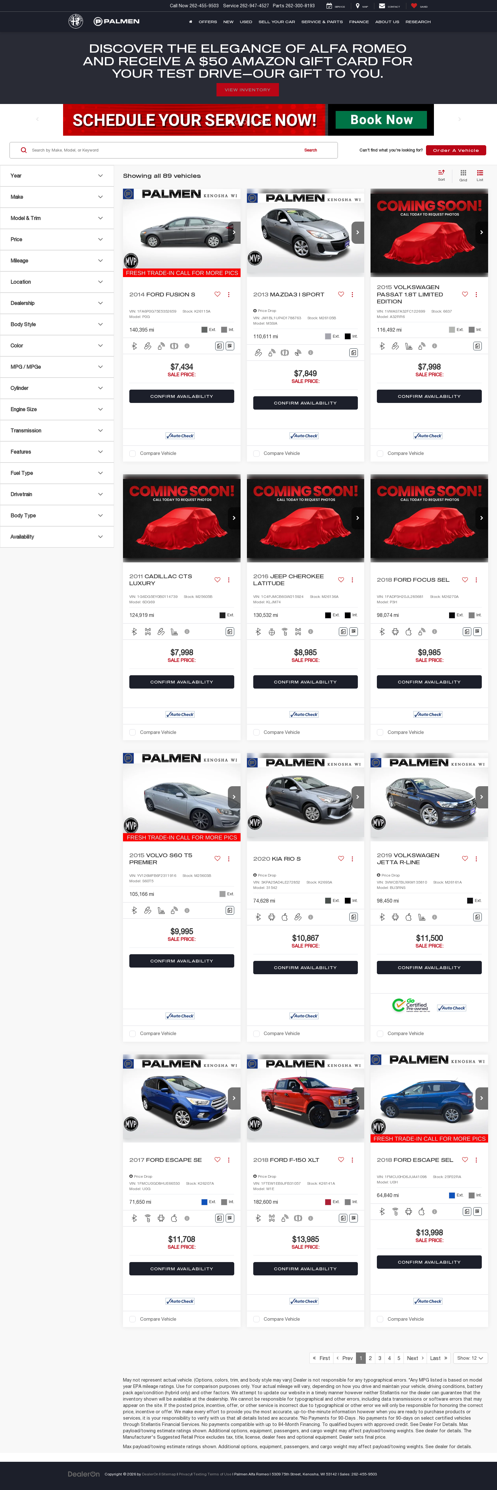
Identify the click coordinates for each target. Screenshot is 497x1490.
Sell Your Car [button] (277, 22)
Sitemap (168, 1474)
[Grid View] (462, 176)
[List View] (480, 176)
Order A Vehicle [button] (456, 150)
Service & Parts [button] (322, 22)
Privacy (185, 1474)
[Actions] (228, 294)
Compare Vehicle (158, 453)
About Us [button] (387, 22)
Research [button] (418, 22)
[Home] (191, 22)
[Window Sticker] (230, 346)
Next (415, 1358)
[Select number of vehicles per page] (470, 1358)
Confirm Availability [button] (181, 396)
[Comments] (219, 346)
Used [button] (246, 22)
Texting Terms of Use (212, 1474)
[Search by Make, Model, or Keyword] (164, 150)
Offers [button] (208, 22)
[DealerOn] (84, 1473)
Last (438, 1358)
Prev (345, 1358)
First (321, 1358)
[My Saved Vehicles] (419, 6)
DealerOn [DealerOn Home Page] (150, 1474)
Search (310, 150)
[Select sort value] (443, 176)
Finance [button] (359, 22)
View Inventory (248, 89)
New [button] (228, 22)
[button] (234, 233)
